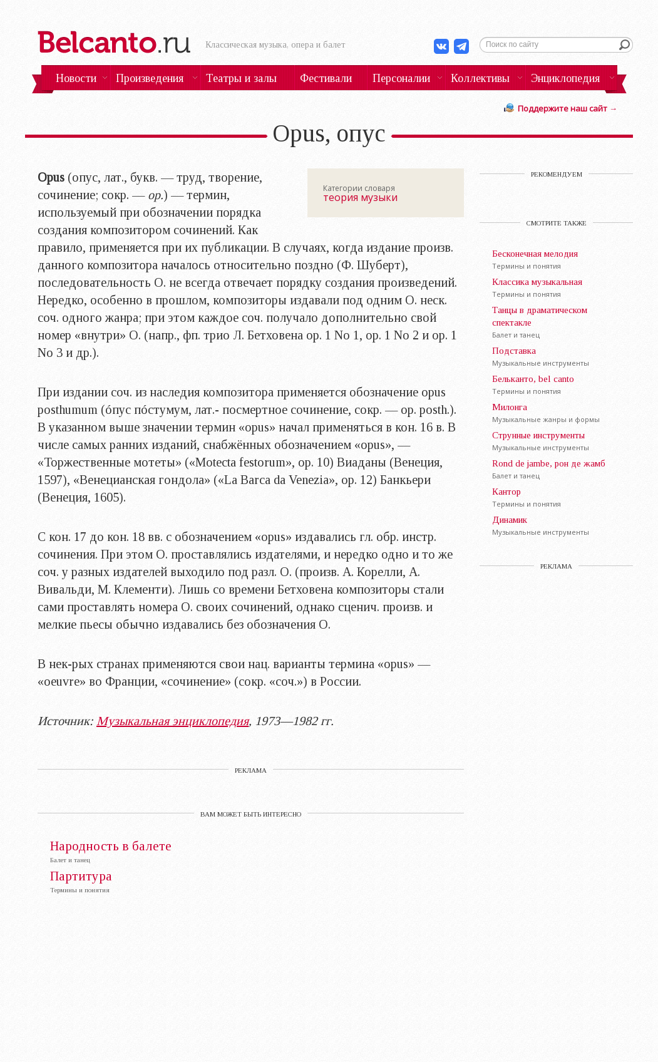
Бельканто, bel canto (533, 379)
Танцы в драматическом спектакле (539, 316)
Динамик (509, 520)
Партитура (81, 876)
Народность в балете (111, 846)
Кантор (506, 492)
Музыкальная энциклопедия (172, 721)
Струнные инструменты (538, 435)
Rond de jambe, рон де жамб (548, 463)
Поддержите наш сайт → (567, 108)
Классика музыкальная (537, 282)
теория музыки (360, 197)
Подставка (514, 351)
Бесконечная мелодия (535, 254)
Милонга (509, 407)
